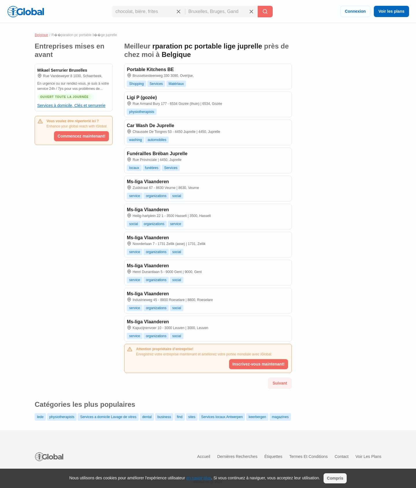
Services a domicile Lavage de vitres (108, 417)
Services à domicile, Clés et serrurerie (71, 105)
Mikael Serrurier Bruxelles (62, 70)
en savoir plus (198, 478)
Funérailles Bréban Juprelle (157, 153)
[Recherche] (265, 11)
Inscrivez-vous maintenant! (259, 364)
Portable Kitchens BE (150, 69)
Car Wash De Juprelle (150, 125)
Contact (341, 456)
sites (192, 417)
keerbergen (257, 417)
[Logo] (25, 11)
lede (40, 417)
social (176, 196)
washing (135, 140)
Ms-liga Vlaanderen (148, 181)
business (164, 417)
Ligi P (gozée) (142, 97)
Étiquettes (273, 456)
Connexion (355, 11)
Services (156, 84)
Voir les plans (391, 11)
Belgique (41, 35)
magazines (280, 417)
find (179, 417)
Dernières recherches (237, 456)
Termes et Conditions (308, 456)
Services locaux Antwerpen (222, 417)
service (134, 196)
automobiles (157, 140)
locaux (134, 168)
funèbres (152, 168)
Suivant (279, 383)
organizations (156, 196)
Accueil (203, 456)
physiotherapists (141, 112)
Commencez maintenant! (81, 136)
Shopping (136, 84)
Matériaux (176, 84)
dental (147, 417)
